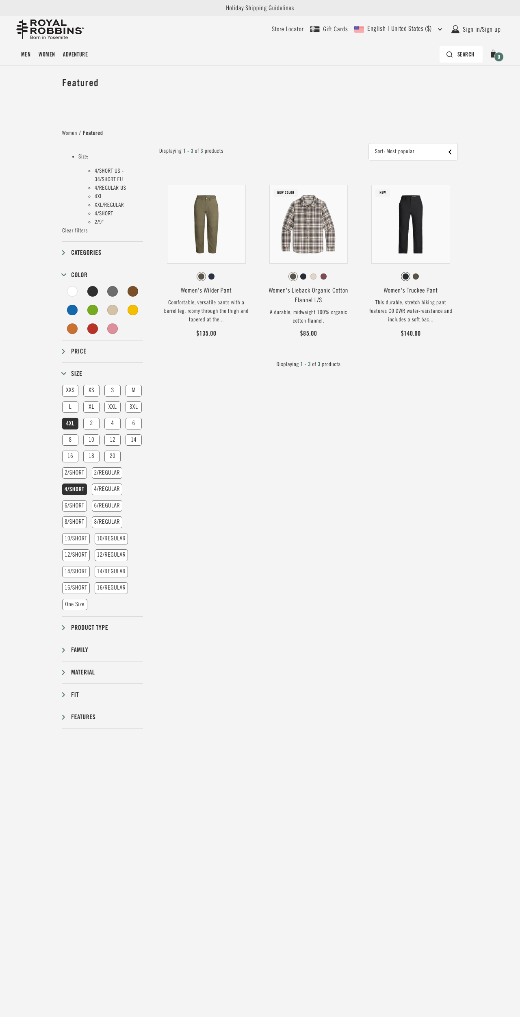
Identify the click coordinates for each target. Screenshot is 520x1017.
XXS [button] (70, 390)
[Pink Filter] (112, 328)
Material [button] (83, 672)
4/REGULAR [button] (107, 489)
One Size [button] (74, 604)
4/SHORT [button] (74, 489)
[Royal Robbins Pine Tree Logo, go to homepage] (50, 29)
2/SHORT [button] (74, 472)
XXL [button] (112, 406)
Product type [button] (89, 627)
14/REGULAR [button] (111, 571)
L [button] (70, 406)
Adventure (75, 54)
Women (47, 54)
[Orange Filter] (72, 328)
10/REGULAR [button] (111, 538)
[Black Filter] (92, 291)
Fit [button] (75, 694)
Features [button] (83, 717)
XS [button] (91, 390)
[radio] (201, 276)
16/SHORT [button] (76, 587)
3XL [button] (134, 406)
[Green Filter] (92, 310)
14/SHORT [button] (76, 571)
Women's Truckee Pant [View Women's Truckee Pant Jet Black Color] (411, 290)
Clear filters (75, 231)
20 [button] (112, 456)
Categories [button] (86, 252)
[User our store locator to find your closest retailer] (288, 29)
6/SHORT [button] (74, 505)
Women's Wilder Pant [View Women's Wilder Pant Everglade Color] (206, 290)
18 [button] (91, 456)
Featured (93, 133)
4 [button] (112, 423)
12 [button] (112, 439)
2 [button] (91, 423)
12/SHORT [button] (76, 554)
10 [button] (91, 439)
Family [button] (79, 650)
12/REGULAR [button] (111, 554)
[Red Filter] (92, 328)
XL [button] (91, 406)
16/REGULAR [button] (111, 587)
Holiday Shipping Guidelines (260, 8)
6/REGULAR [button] (107, 505)
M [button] (134, 390)
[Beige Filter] (112, 310)
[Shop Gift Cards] (329, 29)
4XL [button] (70, 423)
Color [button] (79, 275)
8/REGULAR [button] (107, 521)
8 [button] (70, 439)
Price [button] (79, 351)
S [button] (112, 390)
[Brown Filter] (133, 291)
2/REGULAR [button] (107, 472)
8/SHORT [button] (74, 521)
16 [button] (70, 456)
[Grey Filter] (112, 291)
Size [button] (76, 373)
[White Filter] (72, 291)
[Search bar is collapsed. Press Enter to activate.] (461, 54)
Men (25, 54)
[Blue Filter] (72, 310)
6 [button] (133, 423)
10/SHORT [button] (76, 538)
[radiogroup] (206, 277)
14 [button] (133, 439)
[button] (495, 54)
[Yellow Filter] (133, 310)
